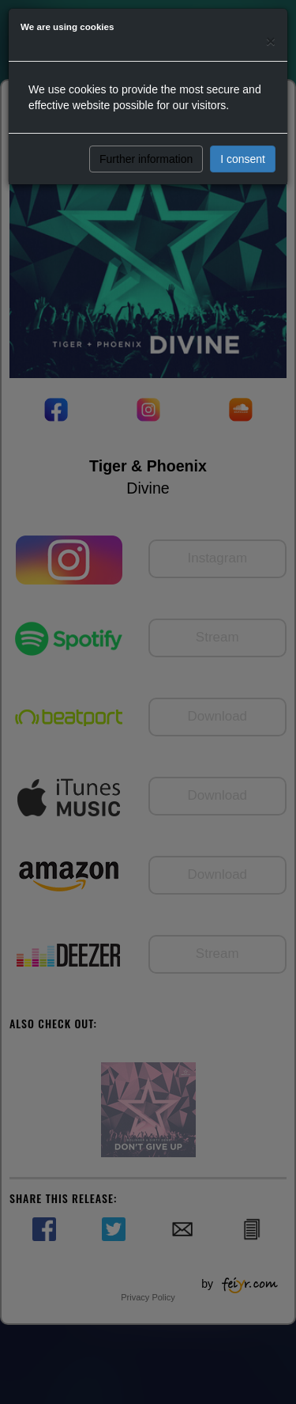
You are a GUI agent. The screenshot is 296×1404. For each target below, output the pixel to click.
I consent (242, 159)
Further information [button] (146, 159)
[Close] (270, 40)
